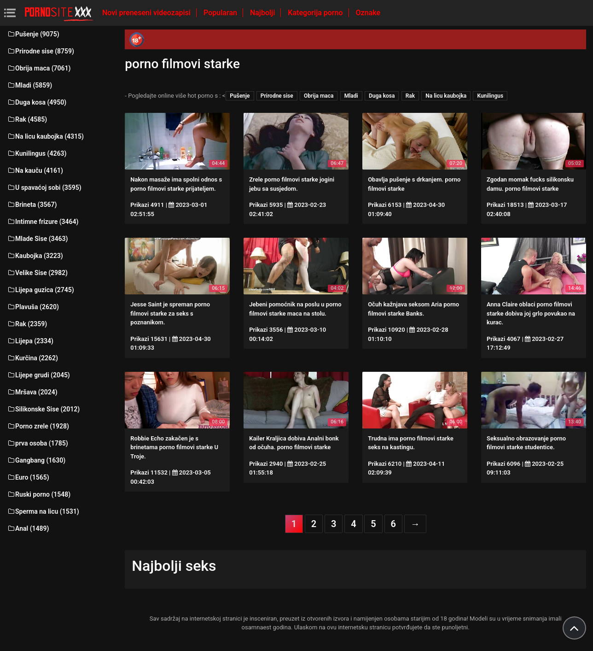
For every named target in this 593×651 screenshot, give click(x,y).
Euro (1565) (28, 477)
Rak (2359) (27, 324)
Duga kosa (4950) (36, 102)
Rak (410, 96)
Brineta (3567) (32, 204)
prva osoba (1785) (37, 443)
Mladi (351, 96)
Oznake (368, 12)
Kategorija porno (316, 12)
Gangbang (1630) (36, 460)
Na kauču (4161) (35, 170)
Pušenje (240, 96)
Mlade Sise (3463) (37, 238)
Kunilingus (490, 96)
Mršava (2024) (32, 392)
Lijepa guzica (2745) (40, 289)
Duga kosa (382, 96)
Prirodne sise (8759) (40, 51)
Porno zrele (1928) (38, 426)
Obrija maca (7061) (39, 68)
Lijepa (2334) (30, 341)
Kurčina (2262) (32, 358)
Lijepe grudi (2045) (38, 375)
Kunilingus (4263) (36, 153)
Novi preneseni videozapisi (147, 12)
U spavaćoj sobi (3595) (44, 187)
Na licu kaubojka (445, 96)
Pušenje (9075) (33, 34)
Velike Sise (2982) (37, 272)
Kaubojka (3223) (35, 255)
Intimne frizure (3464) (42, 221)
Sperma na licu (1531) (43, 511)
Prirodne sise (277, 96)
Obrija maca (319, 96)
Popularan (221, 12)
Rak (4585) (27, 119)
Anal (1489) (28, 528)
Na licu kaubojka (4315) (45, 136)
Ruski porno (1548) (38, 494)
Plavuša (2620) (33, 307)
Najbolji (263, 12)
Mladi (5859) (29, 85)
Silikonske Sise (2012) (43, 409)
